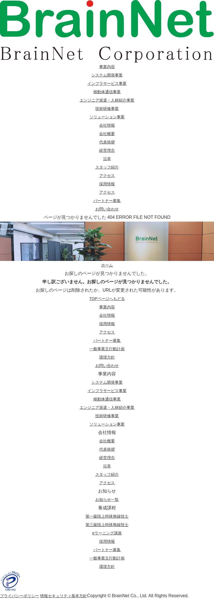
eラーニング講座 (107, 533)
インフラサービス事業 (107, 83)
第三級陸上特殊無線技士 (107, 524)
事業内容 (107, 66)
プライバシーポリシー (22, 595)
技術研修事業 (107, 108)
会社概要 (107, 133)
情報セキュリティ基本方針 (72, 595)
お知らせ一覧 (107, 499)
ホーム (107, 265)
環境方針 (107, 566)
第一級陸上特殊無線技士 (107, 516)
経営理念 (107, 150)
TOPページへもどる (107, 298)
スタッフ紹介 (107, 167)
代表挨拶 (107, 142)
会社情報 (107, 125)
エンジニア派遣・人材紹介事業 (107, 100)
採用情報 (107, 183)
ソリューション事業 (107, 116)
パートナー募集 (107, 200)
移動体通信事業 (107, 91)
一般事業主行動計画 (107, 558)
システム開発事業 (107, 75)
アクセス (107, 175)
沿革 (107, 158)
